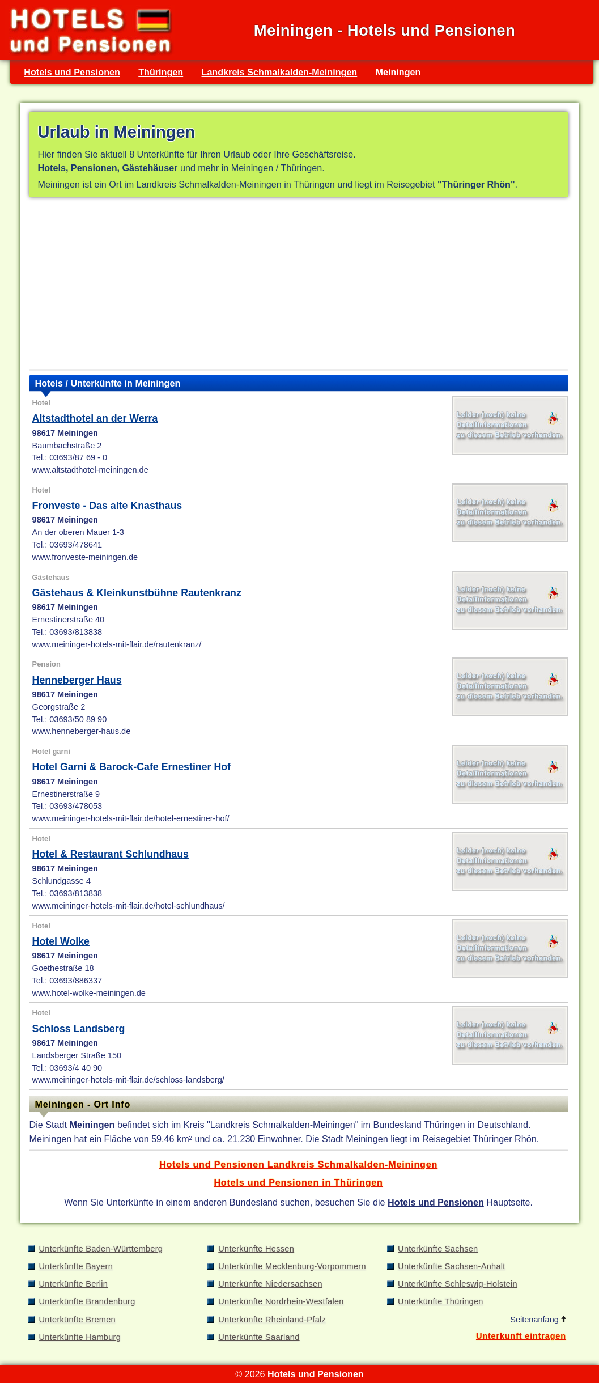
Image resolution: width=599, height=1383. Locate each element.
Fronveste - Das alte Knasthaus (107, 505)
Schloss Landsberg (78, 1028)
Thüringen (160, 72)
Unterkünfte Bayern (76, 1266)
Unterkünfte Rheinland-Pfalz (272, 1319)
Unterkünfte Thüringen (440, 1301)
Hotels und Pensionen (72, 72)
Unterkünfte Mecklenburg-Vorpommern (292, 1266)
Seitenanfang (538, 1319)
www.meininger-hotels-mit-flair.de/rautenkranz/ (117, 644)
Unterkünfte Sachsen (438, 1248)
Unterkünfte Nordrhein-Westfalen (280, 1301)
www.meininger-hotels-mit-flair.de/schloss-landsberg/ (128, 1079)
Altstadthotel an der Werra (95, 418)
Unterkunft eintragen (521, 1335)
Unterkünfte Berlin (73, 1283)
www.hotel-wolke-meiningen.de (89, 993)
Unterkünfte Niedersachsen (270, 1283)
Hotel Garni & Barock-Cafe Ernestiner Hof (131, 767)
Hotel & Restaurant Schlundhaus (110, 854)
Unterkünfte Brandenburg (87, 1301)
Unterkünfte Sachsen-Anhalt (451, 1266)
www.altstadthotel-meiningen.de (90, 469)
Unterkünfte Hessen (256, 1248)
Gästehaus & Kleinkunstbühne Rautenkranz (136, 593)
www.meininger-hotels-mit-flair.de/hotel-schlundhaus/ (128, 905)
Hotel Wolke (61, 941)
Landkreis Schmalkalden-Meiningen (280, 72)
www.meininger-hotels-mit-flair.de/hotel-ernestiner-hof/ (131, 818)
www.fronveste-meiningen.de (85, 557)
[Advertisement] (298, 285)
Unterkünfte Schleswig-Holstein (457, 1283)
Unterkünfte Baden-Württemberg (101, 1248)
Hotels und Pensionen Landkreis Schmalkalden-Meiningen (298, 1164)
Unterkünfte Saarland (258, 1337)
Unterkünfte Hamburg (80, 1337)
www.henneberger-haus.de (81, 731)
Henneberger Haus (77, 680)
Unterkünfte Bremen (77, 1319)
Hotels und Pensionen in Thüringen (298, 1182)
